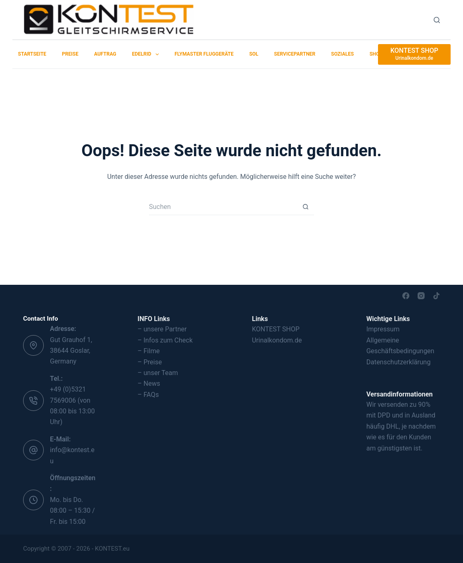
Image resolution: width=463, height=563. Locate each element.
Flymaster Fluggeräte (204, 54)
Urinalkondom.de (277, 340)
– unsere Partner (162, 329)
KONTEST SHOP (275, 329)
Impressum (383, 329)
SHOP (376, 54)
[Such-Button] (306, 207)
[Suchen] (437, 20)
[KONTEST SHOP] (414, 54)
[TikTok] (436, 295)
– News (148, 383)
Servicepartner (294, 54)
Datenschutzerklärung (398, 362)
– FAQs (148, 395)
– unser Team (157, 373)
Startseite (32, 54)
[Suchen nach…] (223, 207)
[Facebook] (405, 295)
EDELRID (147, 54)
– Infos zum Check (165, 340)
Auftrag (105, 54)
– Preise (149, 362)
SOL (253, 54)
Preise (70, 54)
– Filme (148, 351)
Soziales (342, 54)
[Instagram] (421, 295)
